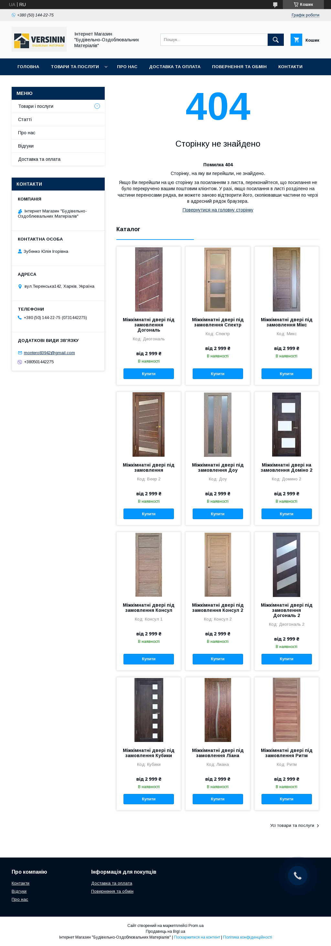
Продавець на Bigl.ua (165, 931)
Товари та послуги (75, 66)
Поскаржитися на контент (197, 937)
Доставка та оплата (174, 66)
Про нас (127, 66)
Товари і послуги (35, 106)
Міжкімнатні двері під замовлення (149, 467)
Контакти (290, 66)
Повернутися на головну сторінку (218, 209)
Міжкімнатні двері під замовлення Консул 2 (218, 607)
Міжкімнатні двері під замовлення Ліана (218, 753)
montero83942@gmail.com (49, 352)
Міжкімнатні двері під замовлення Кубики (149, 753)
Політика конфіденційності (247, 937)
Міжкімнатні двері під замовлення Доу (218, 467)
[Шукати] (276, 40)
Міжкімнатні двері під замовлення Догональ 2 (287, 610)
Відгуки (26, 146)
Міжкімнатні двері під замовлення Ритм (287, 753)
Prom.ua (196, 925)
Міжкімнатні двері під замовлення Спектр (218, 322)
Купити (148, 374)
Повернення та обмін (239, 66)
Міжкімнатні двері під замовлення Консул (149, 607)
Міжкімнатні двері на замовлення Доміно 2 (286, 467)
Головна (28, 66)
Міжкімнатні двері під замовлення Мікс (287, 322)
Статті (25, 119)
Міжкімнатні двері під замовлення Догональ (149, 325)
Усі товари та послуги (292, 825)
